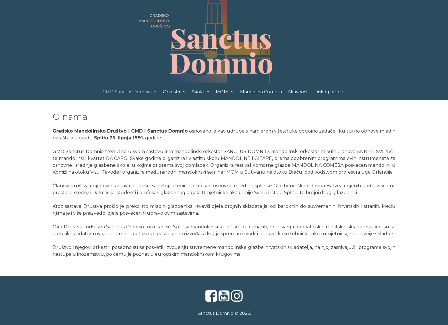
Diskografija (331, 91)
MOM (226, 91)
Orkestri (176, 91)
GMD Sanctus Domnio (131, 91)
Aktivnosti (298, 91)
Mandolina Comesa (261, 91)
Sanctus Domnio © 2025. (224, 313)
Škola (202, 91)
